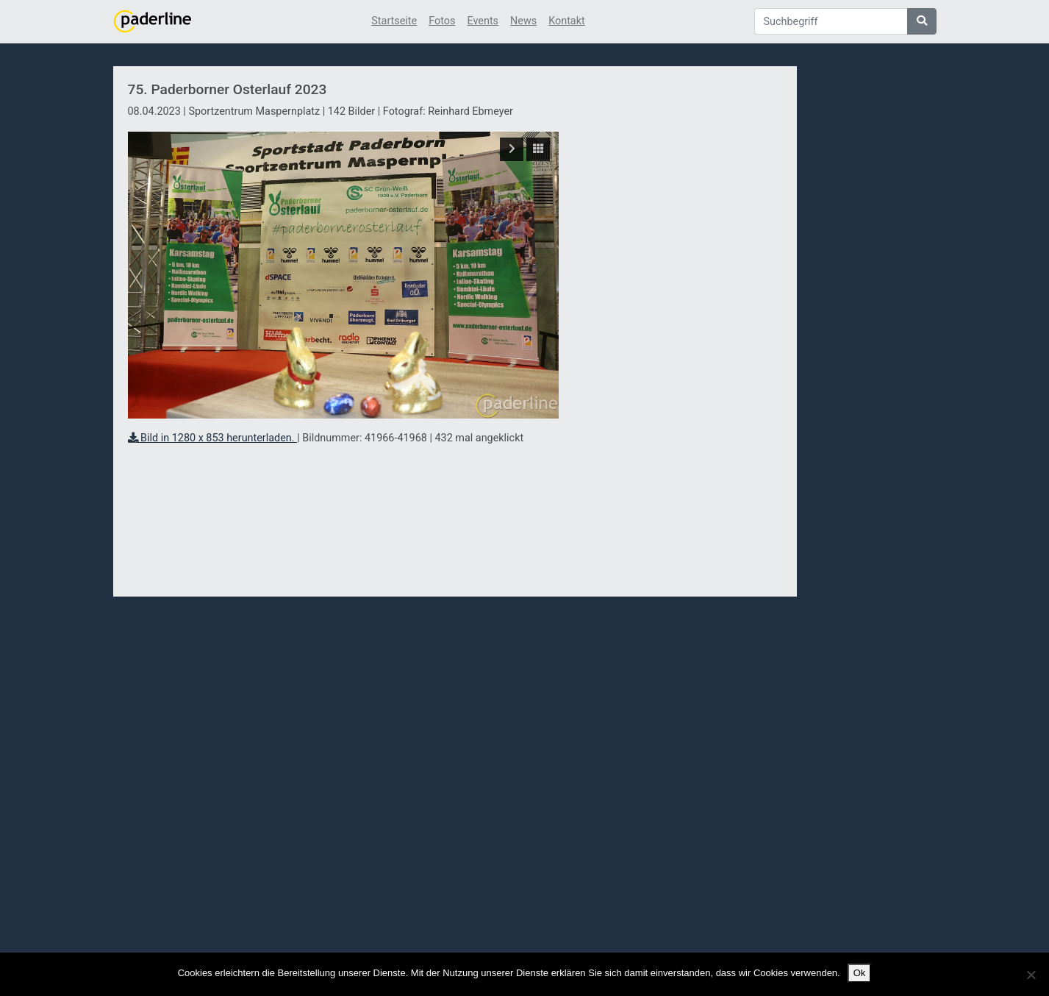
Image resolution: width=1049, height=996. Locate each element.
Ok (859, 972)
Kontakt (566, 21)
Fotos (442, 21)
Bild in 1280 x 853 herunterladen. (213, 438)
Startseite (394, 21)
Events (482, 21)
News (523, 21)
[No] (1030, 974)
